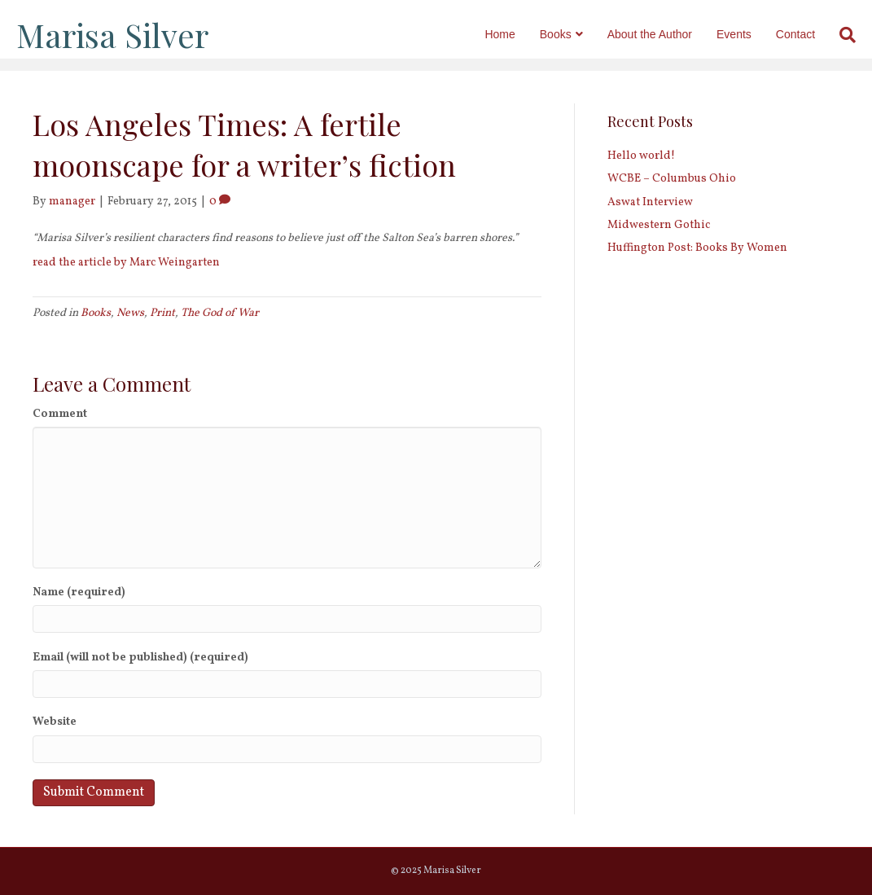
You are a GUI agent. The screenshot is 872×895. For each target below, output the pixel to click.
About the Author (653, 34)
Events (738, 34)
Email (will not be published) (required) (140, 657)
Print (162, 313)
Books (560, 34)
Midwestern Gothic (658, 225)
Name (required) (79, 592)
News (130, 313)
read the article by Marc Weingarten (126, 262)
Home (504, 34)
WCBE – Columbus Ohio (671, 178)
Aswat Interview (650, 202)
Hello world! (641, 156)
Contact (799, 34)
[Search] (845, 35)
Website (55, 722)
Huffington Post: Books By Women (697, 248)
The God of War (220, 313)
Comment (60, 414)
